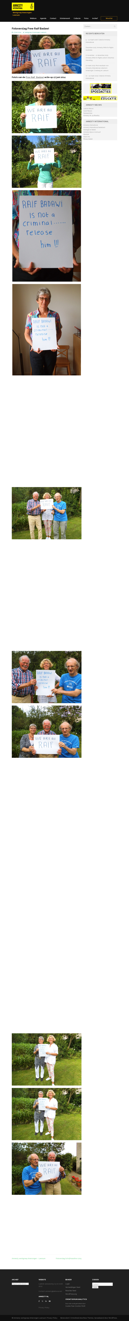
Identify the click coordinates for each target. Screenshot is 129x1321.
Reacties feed (70, 1291)
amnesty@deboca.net (53, 1291)
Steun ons (86, 137)
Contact (53, 18)
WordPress (112, 1318)
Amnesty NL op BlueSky (91, 115)
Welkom (33, 18)
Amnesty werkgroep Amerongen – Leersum (28, 1258)
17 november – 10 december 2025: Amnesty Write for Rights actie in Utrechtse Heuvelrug (100, 57)
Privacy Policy (44, 1308)
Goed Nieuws (87, 111)
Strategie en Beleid (89, 130)
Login (67, 1284)
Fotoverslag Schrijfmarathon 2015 (68, 1258)
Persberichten (87, 113)
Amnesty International (90, 125)
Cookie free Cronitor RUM (75, 1306)
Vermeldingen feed (72, 1287)
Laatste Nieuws (88, 108)
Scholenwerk (65, 18)
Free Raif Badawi (35, 77)
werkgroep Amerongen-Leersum (35, 32)
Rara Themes (88, 1318)
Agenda (43, 18)
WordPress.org (71, 1294)
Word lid (109, 18)
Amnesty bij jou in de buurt (92, 132)
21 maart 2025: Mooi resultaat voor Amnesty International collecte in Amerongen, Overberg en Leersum (97, 68)
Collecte (77, 18)
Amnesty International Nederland (94, 127)
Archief (95, 18)
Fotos (86, 18)
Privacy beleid (87, 139)
